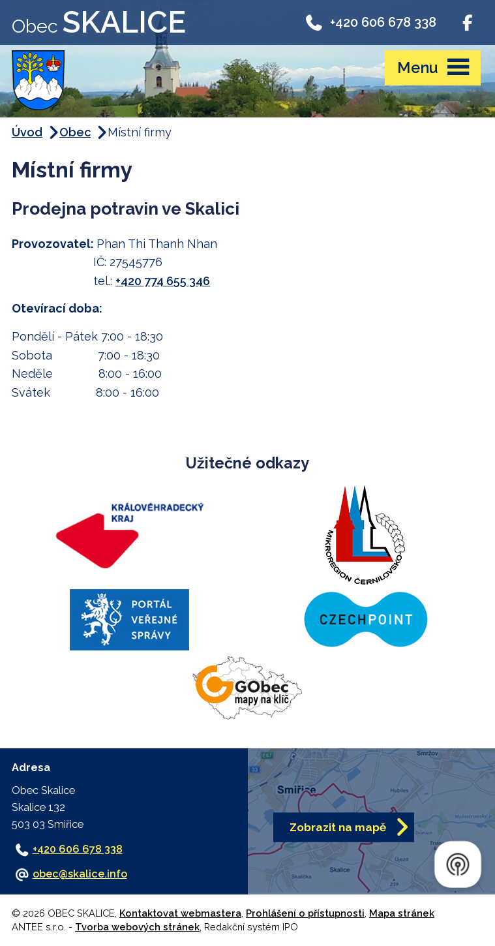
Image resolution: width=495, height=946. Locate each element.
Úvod (27, 132)
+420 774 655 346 (162, 281)
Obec (75, 132)
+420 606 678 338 (370, 22)
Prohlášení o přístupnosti (305, 913)
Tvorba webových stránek (137, 926)
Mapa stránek (401, 913)
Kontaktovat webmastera (180, 913)
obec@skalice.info (80, 874)
